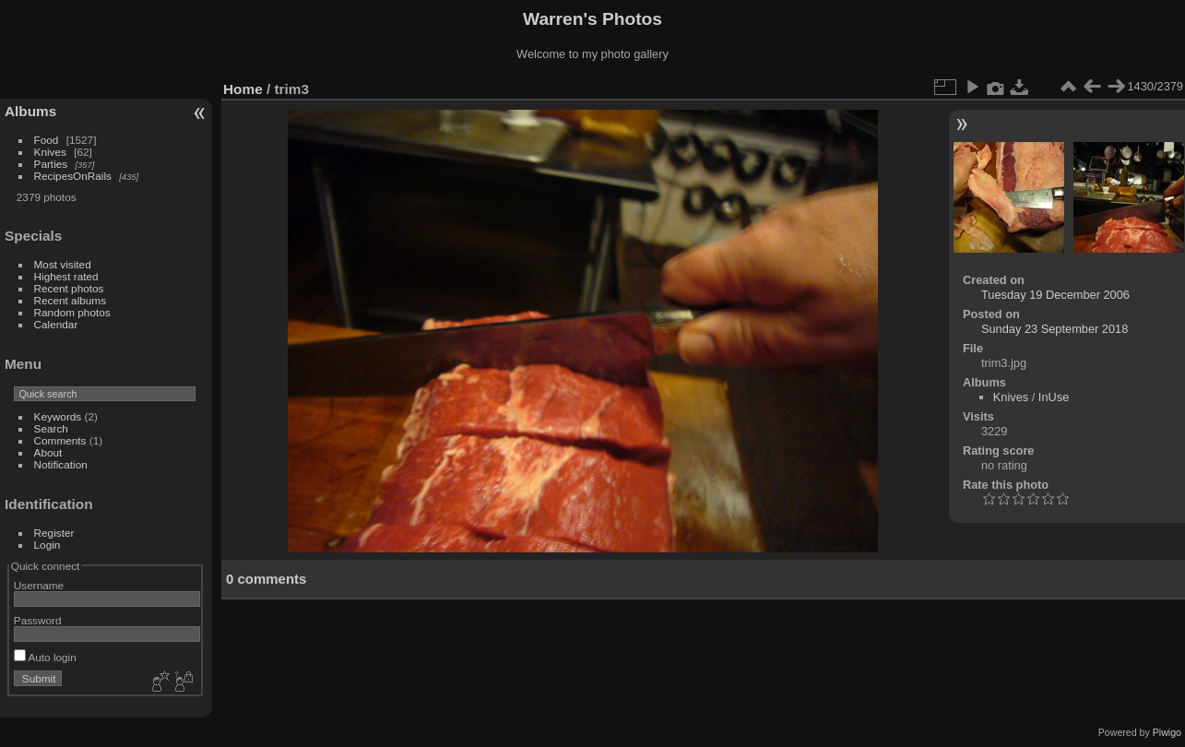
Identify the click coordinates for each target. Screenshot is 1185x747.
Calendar (56, 324)
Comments (60, 440)
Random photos (72, 312)
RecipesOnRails (73, 176)
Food (46, 140)
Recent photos (69, 288)
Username (39, 585)
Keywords (58, 416)
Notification (61, 464)
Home (243, 89)
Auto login (45, 657)
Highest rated (66, 276)
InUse (1053, 397)
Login (47, 545)
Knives (50, 152)
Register (54, 533)
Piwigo (1167, 732)
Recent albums (70, 300)
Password (38, 620)
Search (51, 428)
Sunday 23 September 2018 (1054, 329)
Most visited (62, 264)
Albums (30, 111)
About (48, 452)
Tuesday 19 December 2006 (1055, 295)
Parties (51, 164)
